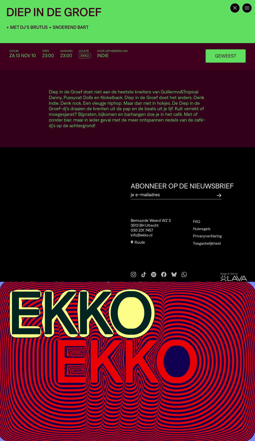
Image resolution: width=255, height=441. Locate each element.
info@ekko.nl (141, 236)
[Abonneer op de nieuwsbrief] (219, 194)
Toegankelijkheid (207, 248)
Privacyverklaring (207, 241)
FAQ (196, 226)
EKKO (85, 56)
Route (138, 243)
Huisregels (201, 233)
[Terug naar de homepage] (235, 8)
